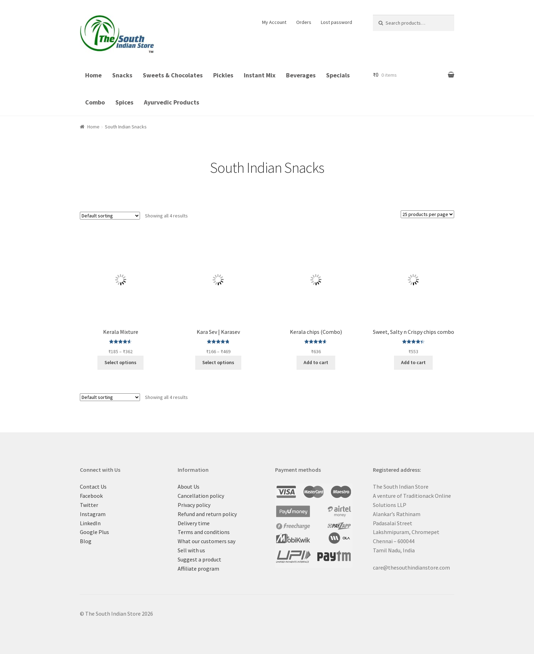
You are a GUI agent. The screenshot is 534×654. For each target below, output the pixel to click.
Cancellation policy (201, 495)
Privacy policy (194, 504)
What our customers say (206, 541)
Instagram (93, 514)
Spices (124, 102)
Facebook (91, 495)
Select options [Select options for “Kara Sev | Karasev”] (218, 362)
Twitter (89, 504)
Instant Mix (259, 75)
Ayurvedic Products (171, 102)
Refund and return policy (207, 514)
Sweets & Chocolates (173, 75)
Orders (303, 22)
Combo (95, 102)
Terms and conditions (204, 531)
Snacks (122, 75)
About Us (188, 486)
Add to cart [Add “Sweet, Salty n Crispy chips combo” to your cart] (413, 362)
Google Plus (94, 531)
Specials (338, 75)
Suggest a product (199, 559)
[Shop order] (110, 216)
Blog (85, 541)
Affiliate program (198, 568)
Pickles (223, 75)
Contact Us (93, 486)
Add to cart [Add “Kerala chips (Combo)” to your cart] (316, 362)
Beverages (301, 75)
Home (93, 75)
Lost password (336, 22)
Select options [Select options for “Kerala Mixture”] (120, 362)
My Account (274, 22)
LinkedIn (90, 523)
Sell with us (191, 550)
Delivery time (194, 523)
